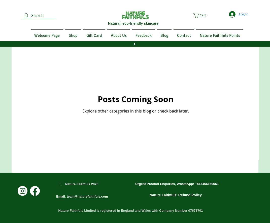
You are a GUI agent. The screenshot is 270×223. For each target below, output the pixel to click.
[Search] (38, 15)
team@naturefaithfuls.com (87, 196)
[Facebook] (35, 191)
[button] (208, 15)
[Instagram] (22, 191)
